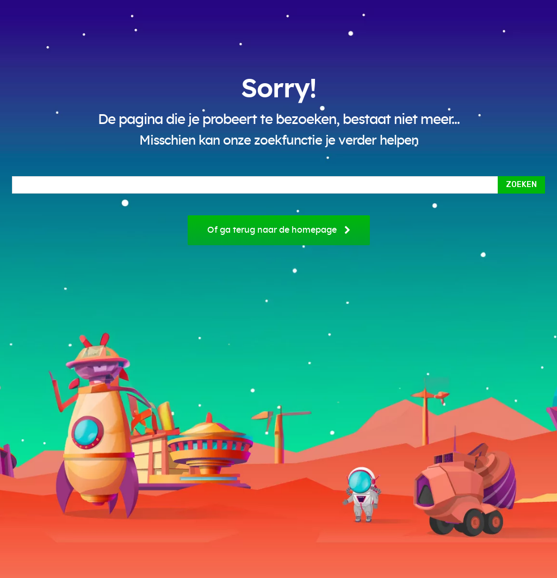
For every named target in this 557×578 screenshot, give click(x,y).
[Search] (521, 185)
